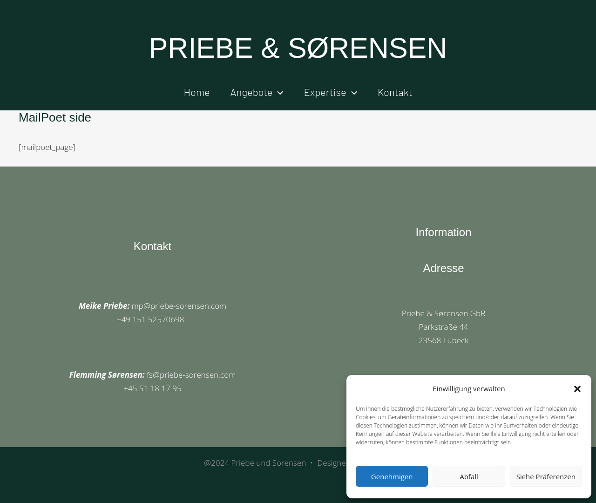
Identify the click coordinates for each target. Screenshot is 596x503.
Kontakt (395, 92)
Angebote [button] (257, 91)
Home (197, 92)
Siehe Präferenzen (546, 476)
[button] (577, 389)
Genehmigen (392, 476)
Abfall (469, 476)
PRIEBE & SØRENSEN (298, 48)
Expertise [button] (330, 91)
